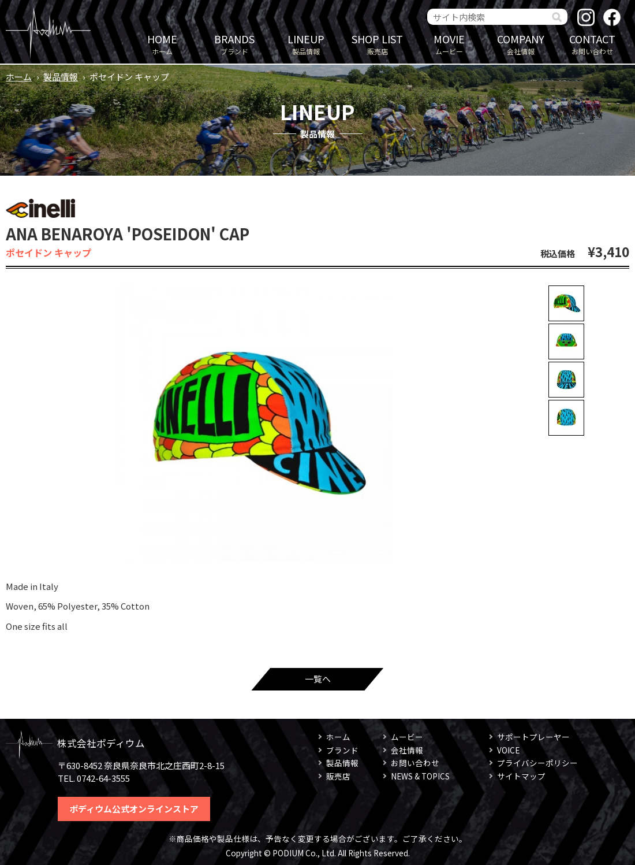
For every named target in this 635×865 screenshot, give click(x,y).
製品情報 (306, 43)
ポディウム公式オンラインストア (134, 809)
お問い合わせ (592, 43)
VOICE (508, 750)
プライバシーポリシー (537, 763)
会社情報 (520, 43)
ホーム (162, 43)
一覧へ (318, 679)
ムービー (449, 43)
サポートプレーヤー (533, 737)
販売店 (377, 43)
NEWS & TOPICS (420, 776)
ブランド (234, 43)
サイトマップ (521, 776)
